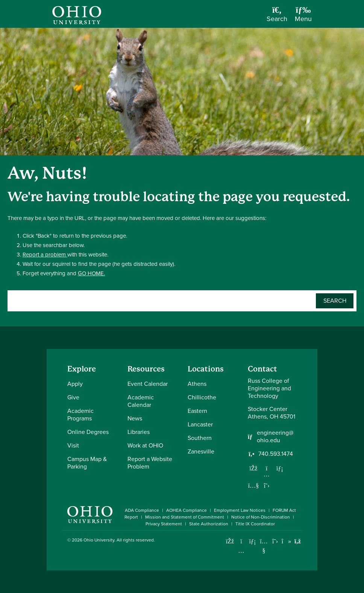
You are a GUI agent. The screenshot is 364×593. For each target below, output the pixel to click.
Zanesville (201, 451)
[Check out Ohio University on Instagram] (241, 550)
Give (73, 397)
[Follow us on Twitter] (266, 485)
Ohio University (98, 540)
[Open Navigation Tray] (303, 17)
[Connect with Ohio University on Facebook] (230, 541)
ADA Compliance (142, 510)
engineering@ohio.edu (275, 436)
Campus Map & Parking (87, 463)
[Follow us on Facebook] (253, 468)
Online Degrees (88, 432)
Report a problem (45, 254)
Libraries (138, 432)
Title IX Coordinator (255, 523)
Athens (197, 383)
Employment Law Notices (239, 510)
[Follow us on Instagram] (266, 474)
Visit (73, 445)
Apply (75, 383)
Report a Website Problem (149, 463)
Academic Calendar (140, 401)
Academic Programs (80, 414)
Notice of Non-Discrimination (260, 517)
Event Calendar (147, 383)
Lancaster (200, 424)
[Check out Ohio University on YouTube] (263, 546)
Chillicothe (202, 397)
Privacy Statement (164, 523)
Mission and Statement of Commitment (184, 517)
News (134, 418)
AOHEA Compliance (186, 510)
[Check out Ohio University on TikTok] (286, 541)
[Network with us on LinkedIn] (279, 468)
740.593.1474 (275, 454)
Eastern (197, 410)
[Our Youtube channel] (253, 485)
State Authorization (208, 523)
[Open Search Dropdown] (277, 17)
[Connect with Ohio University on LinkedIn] (252, 541)
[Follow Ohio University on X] (275, 541)
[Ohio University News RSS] (297, 541)
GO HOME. (91, 273)
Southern (200, 438)
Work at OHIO (145, 445)
